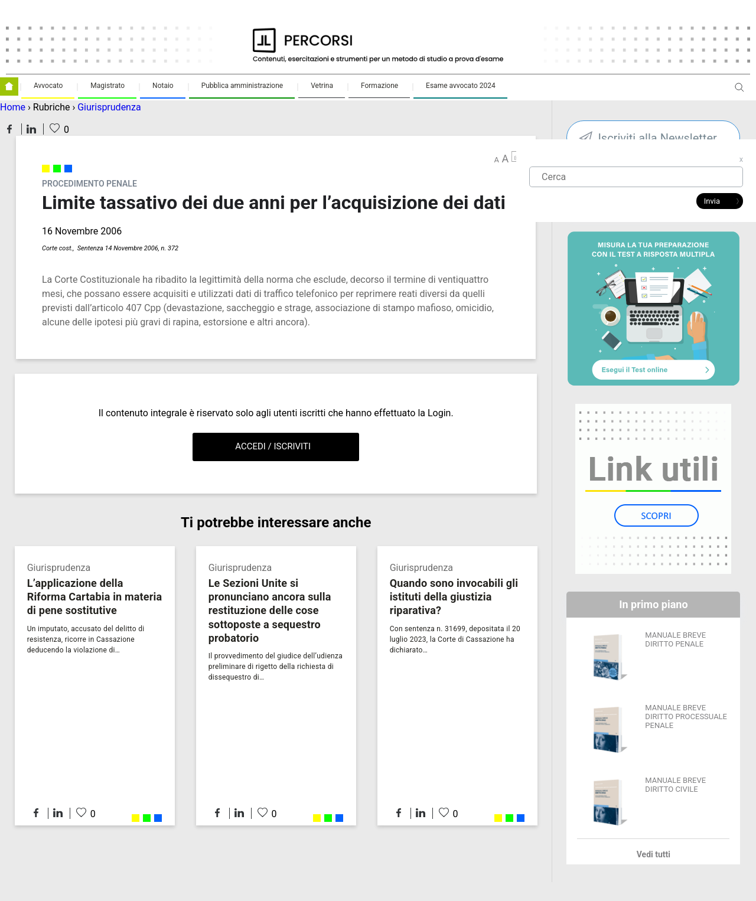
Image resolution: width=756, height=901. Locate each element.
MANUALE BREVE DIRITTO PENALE (675, 639)
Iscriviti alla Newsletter (657, 138)
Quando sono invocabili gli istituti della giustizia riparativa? (454, 596)
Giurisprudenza (109, 107)
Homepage (9, 86)
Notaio (163, 85)
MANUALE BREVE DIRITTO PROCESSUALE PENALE (686, 716)
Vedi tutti (653, 854)
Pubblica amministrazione (242, 85)
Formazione (379, 85)
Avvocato (48, 85)
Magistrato (107, 85)
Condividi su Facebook (9, 129)
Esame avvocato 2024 (461, 85)
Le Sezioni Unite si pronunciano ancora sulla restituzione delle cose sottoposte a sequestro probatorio (269, 610)
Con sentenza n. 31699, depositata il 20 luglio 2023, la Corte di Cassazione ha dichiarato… (455, 639)
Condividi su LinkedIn (31, 129)
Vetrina (322, 85)
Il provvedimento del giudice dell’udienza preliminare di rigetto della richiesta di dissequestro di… (275, 666)
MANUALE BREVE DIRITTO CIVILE (675, 785)
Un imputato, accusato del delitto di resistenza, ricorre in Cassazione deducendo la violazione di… (86, 639)
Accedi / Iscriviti (273, 446)
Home (12, 107)
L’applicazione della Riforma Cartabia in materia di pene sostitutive (94, 596)
